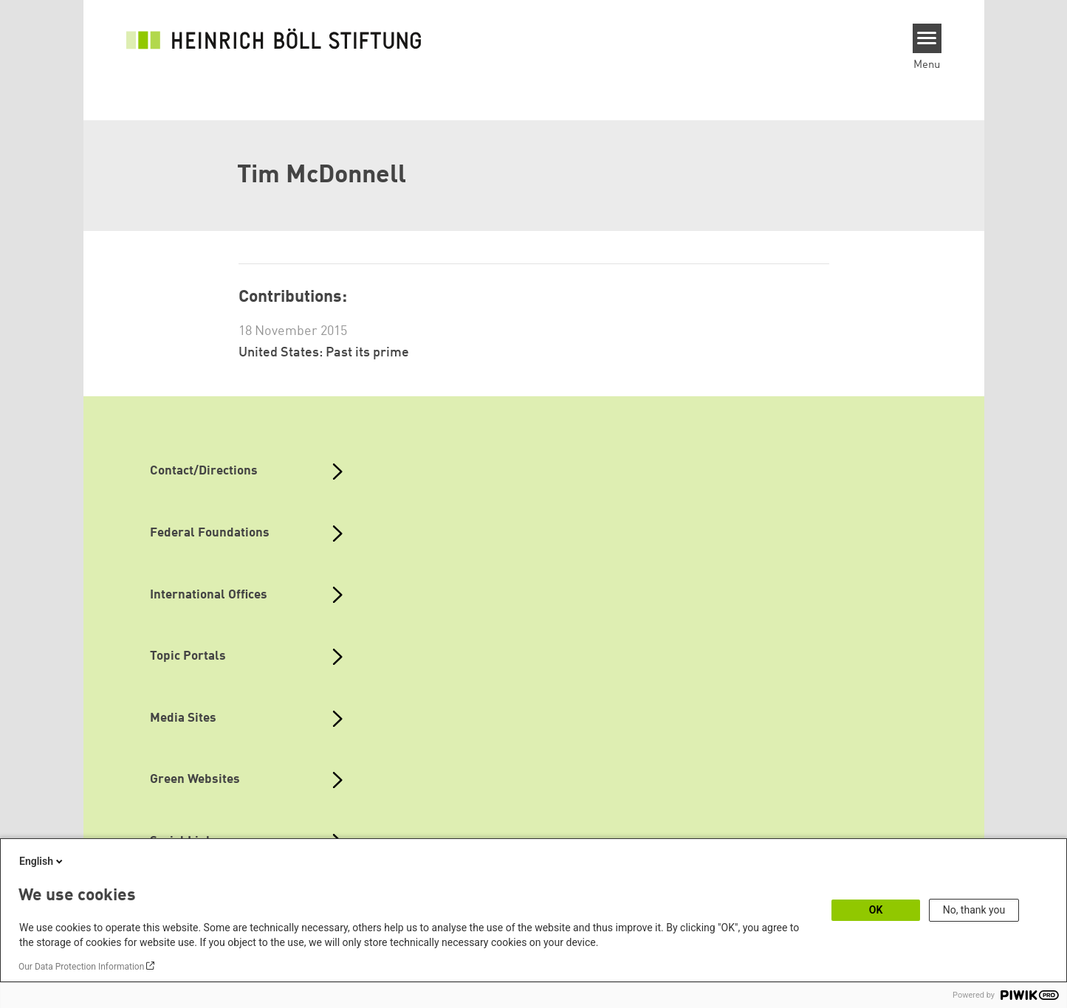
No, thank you (974, 910)
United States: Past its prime (324, 352)
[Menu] (927, 38)
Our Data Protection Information (81, 967)
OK (876, 910)
